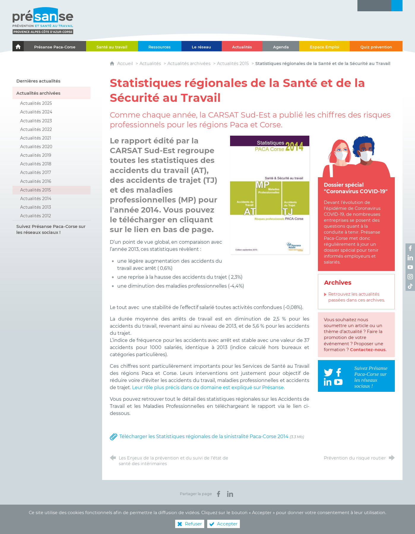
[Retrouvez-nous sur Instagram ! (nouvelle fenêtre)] (410, 276)
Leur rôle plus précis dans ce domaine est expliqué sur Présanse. (208, 387)
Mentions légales (265, 511)
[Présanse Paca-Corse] (55, 46)
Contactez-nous (368, 349)
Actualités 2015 (233, 63)
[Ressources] (159, 46)
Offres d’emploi (180, 511)
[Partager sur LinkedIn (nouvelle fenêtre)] (230, 494)
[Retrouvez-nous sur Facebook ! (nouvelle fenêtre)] (410, 248)
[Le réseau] (201, 46)
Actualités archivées (188, 63)
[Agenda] (280, 46)
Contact (208, 511)
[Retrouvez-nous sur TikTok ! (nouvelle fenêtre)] (410, 286)
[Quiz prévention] (376, 46)
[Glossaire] (374, 5)
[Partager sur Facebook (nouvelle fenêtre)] (218, 494)
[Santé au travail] (112, 46)
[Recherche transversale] (397, 5)
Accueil (125, 63)
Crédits (293, 511)
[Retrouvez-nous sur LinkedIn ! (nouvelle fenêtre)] (410, 257)
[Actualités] (242, 46)
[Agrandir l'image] (269, 194)
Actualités (150, 63)
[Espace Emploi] (324, 46)
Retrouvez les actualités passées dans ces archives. (356, 297)
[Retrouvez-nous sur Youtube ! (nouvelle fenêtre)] (410, 267)
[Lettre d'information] (363, 5)
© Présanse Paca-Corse (137, 511)
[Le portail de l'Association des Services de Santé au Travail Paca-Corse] (18, 46)
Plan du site (232, 511)
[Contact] (385, 5)
